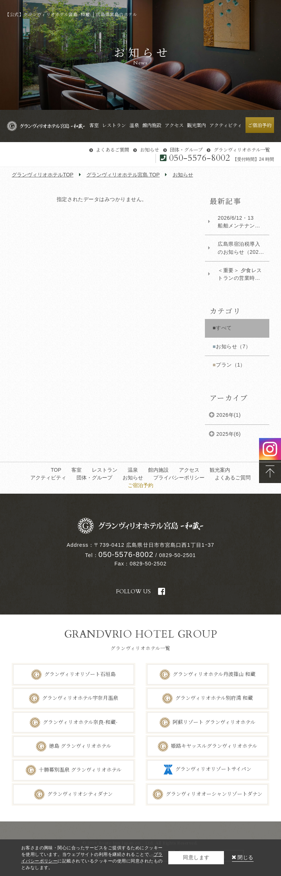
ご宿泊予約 (140, 485)
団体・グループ (186, 149)
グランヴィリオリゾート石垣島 (80, 673)
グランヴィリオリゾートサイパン (213, 769)
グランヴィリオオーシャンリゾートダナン (214, 793)
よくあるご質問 (112, 149)
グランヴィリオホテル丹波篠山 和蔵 (214, 673)
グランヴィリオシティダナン (80, 793)
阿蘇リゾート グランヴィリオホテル (214, 721)
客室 (76, 470)
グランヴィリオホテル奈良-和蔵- (80, 721)
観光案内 (220, 470)
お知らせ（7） (233, 346)
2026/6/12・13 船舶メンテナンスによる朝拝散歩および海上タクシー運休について (239, 222)
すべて (224, 328)
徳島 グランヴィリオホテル (80, 745)
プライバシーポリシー (179, 477)
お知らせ (149, 149)
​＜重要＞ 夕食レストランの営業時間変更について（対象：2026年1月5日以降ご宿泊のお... (240, 274)
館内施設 (158, 470)
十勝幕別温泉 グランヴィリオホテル (80, 769)
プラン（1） (231, 365)
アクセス (189, 470)
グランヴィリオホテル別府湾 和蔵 (214, 697)
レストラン (104, 470)
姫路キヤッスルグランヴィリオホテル (214, 745)
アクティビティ (48, 477)
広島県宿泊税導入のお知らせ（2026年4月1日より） (240, 248)
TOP (56, 470)
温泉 (133, 470)
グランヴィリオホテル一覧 (242, 149)
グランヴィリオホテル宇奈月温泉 (80, 697)
